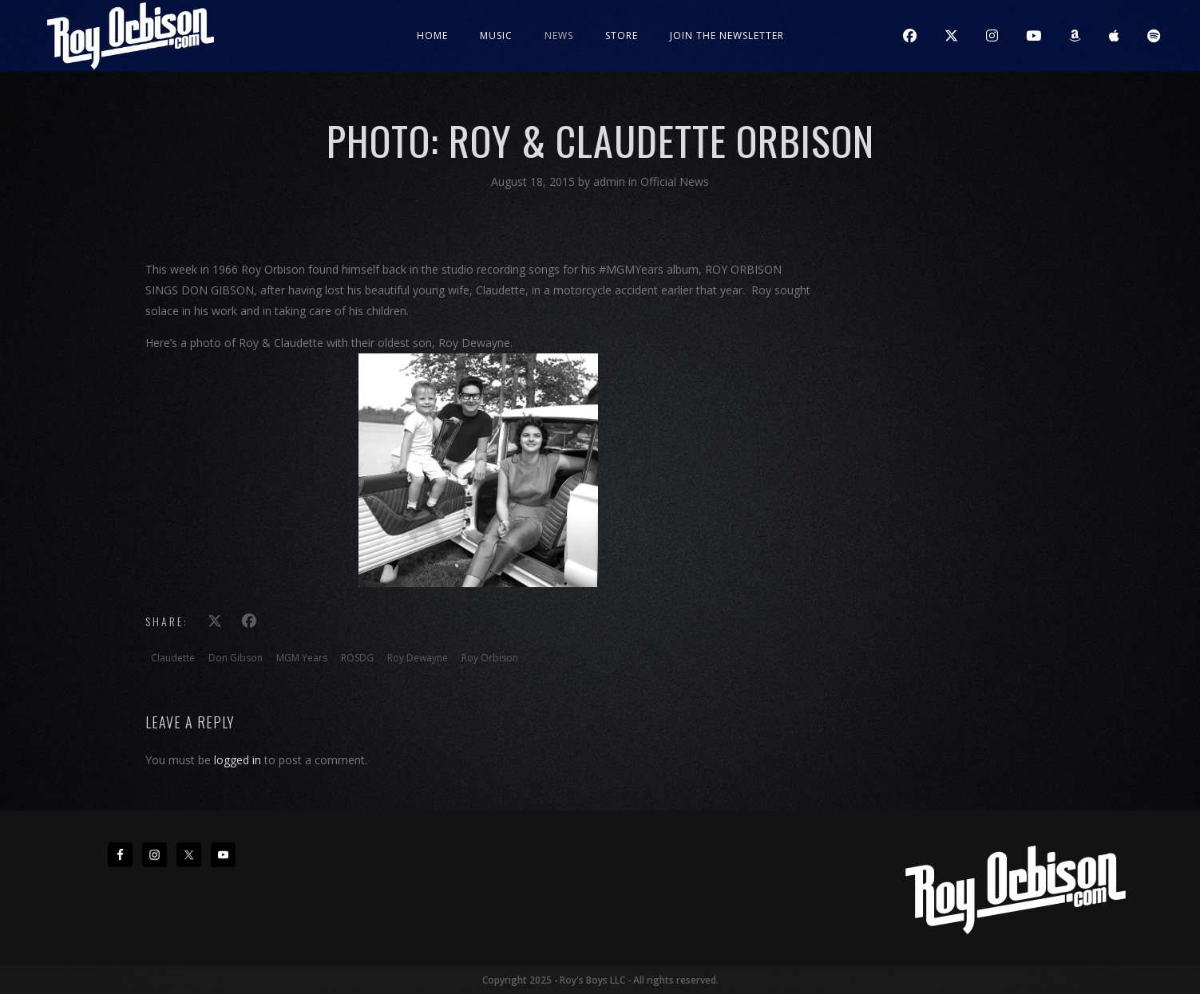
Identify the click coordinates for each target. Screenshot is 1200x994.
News (559, 35)
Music (496, 35)
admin (610, 181)
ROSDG (357, 658)
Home (432, 35)
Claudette (173, 658)
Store (621, 35)
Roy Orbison (489, 658)
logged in (237, 759)
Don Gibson (235, 658)
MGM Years (301, 658)
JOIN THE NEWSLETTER (727, 35)
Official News (674, 181)
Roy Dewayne (417, 658)
